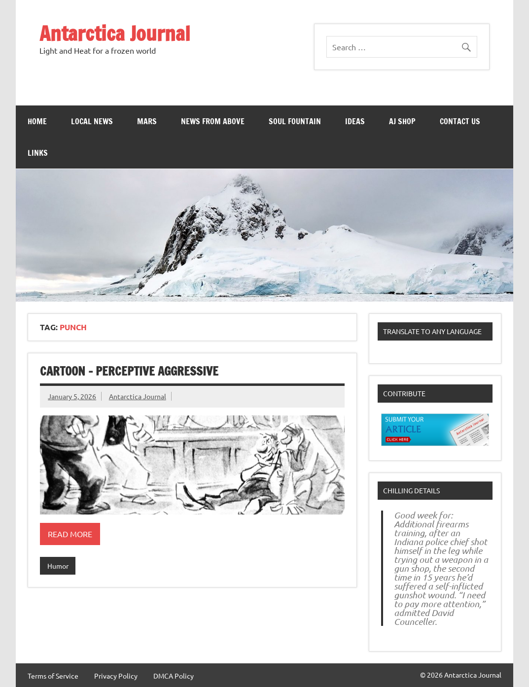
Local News (92, 121)
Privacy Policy (116, 675)
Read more (70, 534)
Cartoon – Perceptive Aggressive (129, 371)
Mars (147, 121)
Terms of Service (53, 675)
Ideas (355, 121)
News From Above (213, 121)
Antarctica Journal (114, 33)
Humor (58, 565)
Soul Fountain (295, 121)
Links (38, 152)
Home (37, 121)
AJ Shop (402, 121)
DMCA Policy (173, 675)
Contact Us (460, 121)
